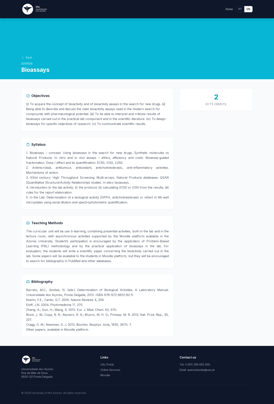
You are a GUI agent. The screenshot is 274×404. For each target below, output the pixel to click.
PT (240, 9)
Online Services (110, 369)
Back (26, 57)
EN (248, 9)
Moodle (105, 375)
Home (229, 9)
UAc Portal (107, 364)
